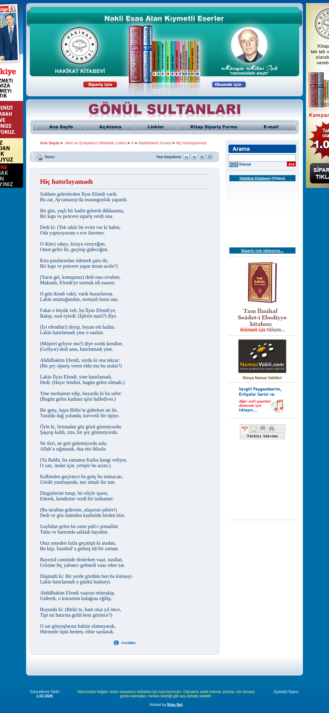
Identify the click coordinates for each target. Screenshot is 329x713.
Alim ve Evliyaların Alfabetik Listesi (95, 143)
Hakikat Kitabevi (255, 178)
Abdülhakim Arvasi (154, 143)
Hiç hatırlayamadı (191, 143)
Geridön (128, 642)
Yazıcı (49, 156)
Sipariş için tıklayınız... (262, 250)
